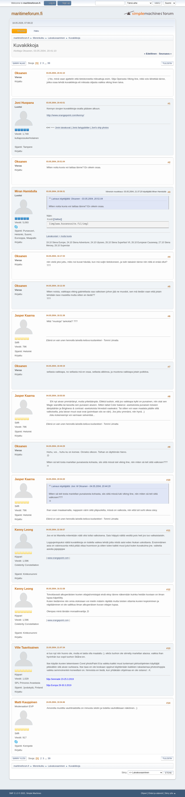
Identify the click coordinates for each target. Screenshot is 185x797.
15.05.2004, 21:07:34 (55, 647)
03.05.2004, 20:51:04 (55, 161)
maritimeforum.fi (26, 13)
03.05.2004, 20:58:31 (55, 191)
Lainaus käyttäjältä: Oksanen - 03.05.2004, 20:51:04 (77, 199)
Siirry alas (19, 63)
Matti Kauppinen (26, 702)
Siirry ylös (19, 758)
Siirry (124, 772)
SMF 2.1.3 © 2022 (17, 793)
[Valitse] (57, 219)
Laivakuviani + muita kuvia (59, 236)
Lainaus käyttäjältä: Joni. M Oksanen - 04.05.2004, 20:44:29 (80, 486)
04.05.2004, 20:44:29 (55, 446)
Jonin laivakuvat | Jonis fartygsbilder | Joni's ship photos (82, 127)
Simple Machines (33, 793)
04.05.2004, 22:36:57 (55, 529)
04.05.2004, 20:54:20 (55, 479)
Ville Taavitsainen (27, 647)
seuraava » (165, 53)
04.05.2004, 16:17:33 (55, 256)
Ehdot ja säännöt (156, 793)
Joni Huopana (24, 102)
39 (48, 63)
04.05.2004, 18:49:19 (55, 366)
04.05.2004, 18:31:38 (55, 315)
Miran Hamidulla (26, 191)
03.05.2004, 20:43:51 (55, 103)
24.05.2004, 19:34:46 (55, 702)
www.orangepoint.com (58, 558)
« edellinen (150, 53)
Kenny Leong (24, 529)
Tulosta (167, 63)
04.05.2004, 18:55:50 (55, 396)
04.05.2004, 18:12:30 (55, 286)
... (46, 63)
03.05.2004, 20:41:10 (55, 73)
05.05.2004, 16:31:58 (55, 589)
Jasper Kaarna (25, 315)
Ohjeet (144, 793)
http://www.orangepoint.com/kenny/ (65, 115)
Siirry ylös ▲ (170, 793)
